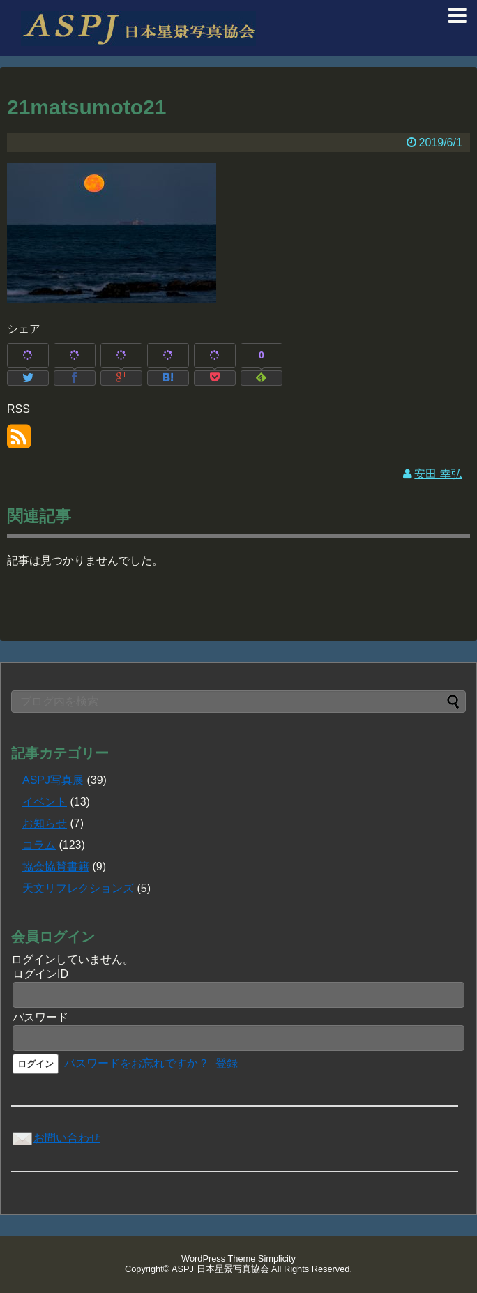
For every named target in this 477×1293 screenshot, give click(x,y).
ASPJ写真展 (53, 780)
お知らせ (44, 823)
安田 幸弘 (438, 474)
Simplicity (277, 1258)
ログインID (40, 974)
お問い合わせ (55, 1138)
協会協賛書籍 (55, 866)
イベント (44, 802)
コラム (39, 845)
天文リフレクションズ (78, 888)
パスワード (40, 1017)
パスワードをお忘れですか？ (136, 1063)
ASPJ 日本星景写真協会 (220, 1269)
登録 (226, 1063)
